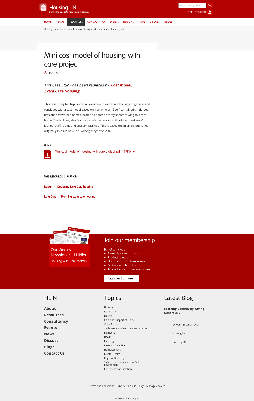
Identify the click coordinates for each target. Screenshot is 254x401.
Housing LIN (50, 29)
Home (48, 21)
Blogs (168, 21)
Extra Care (50, 196)
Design (48, 187)
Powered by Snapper (127, 398)
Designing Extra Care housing (75, 187)
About (60, 21)
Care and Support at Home (119, 320)
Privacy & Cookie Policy (130, 386)
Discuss (155, 21)
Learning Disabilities (115, 345)
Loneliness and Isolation (118, 369)
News (141, 21)
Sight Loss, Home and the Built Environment (122, 363)
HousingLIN (175, 342)
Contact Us (54, 353)
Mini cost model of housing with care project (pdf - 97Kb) (95, 151)
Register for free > (121, 278)
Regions (128, 21)
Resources (76, 21)
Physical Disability (114, 358)
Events (114, 21)
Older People (111, 324)
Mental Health (112, 353)
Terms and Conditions (101, 386)
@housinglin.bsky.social (181, 324)
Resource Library (81, 29)
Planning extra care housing (78, 196)
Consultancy (96, 21)
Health (107, 337)
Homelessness (112, 349)
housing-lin (174, 333)
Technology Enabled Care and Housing (126, 328)
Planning (109, 341)
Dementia (109, 332)
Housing (108, 307)
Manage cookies (155, 386)
